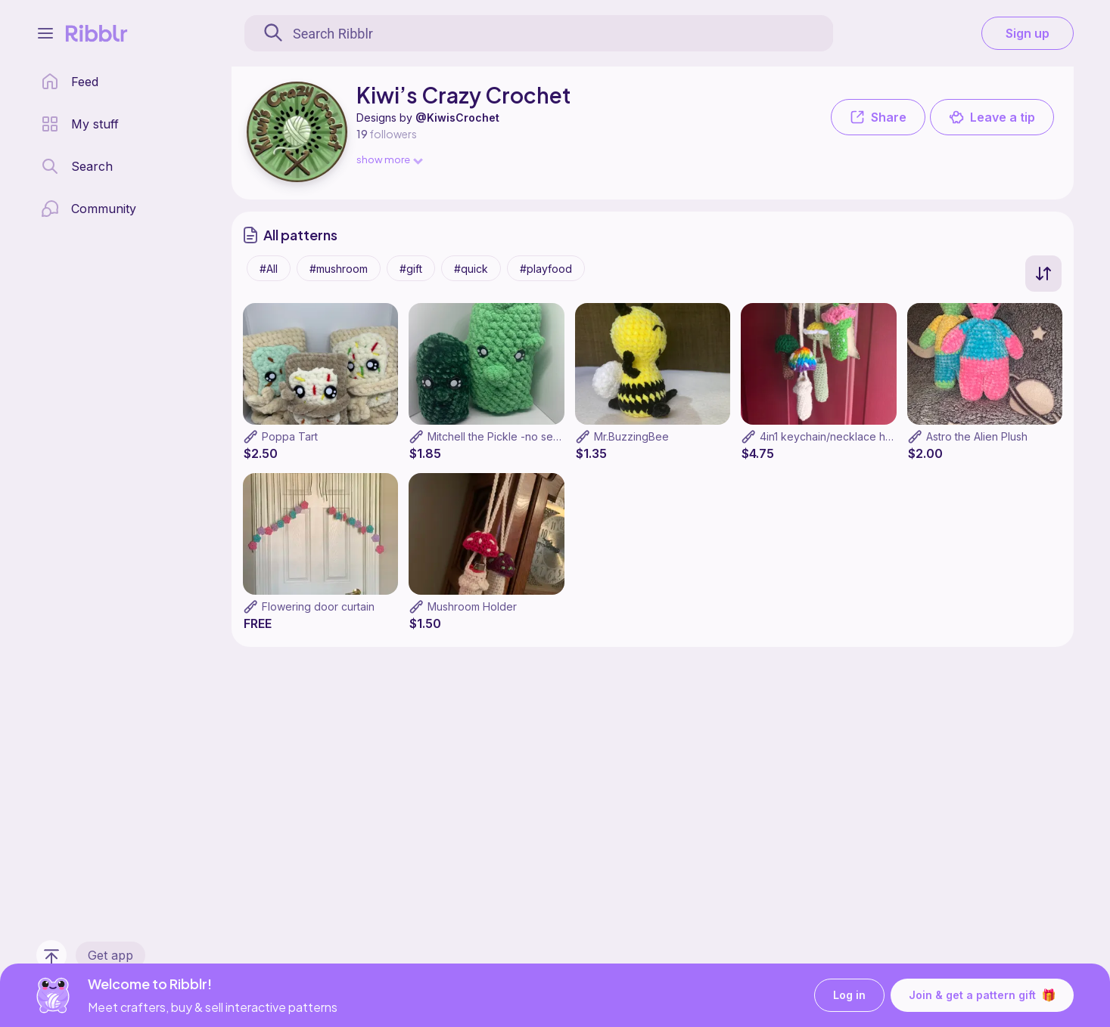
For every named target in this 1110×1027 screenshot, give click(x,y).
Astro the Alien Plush (977, 436)
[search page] (77, 166)
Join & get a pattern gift (982, 995)
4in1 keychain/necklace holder (836, 436)
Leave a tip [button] (992, 117)
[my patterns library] (80, 124)
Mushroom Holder (472, 606)
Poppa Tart (290, 436)
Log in (849, 995)
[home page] (69, 82)
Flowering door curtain (318, 606)
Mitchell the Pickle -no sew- (497, 436)
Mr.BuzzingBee (631, 436)
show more (388, 159)
